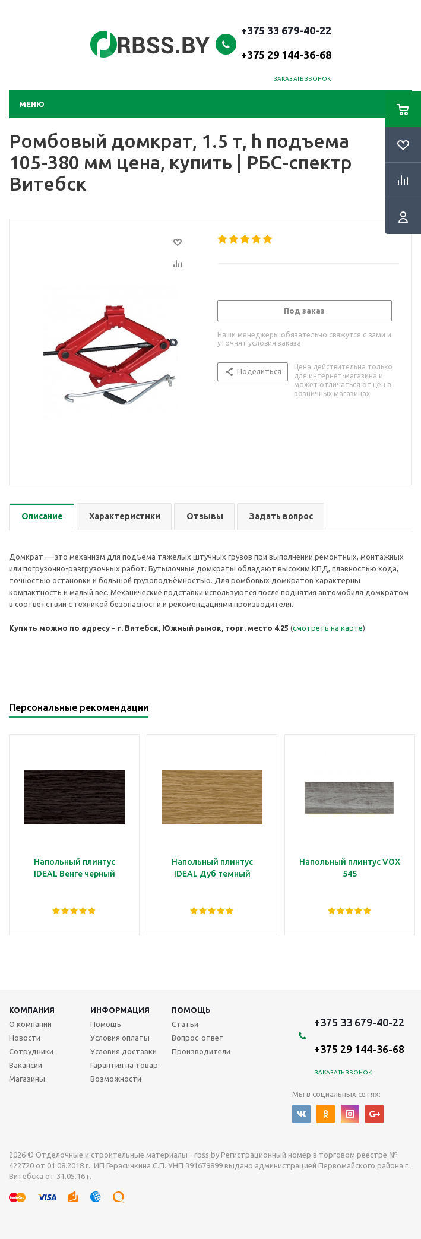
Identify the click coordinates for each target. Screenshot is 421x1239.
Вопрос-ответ (198, 1037)
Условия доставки (123, 1051)
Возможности (115, 1078)
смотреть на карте (328, 628)
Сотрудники (31, 1051)
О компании (30, 1024)
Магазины (27, 1078)
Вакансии (25, 1065)
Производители (201, 1051)
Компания (32, 1010)
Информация (120, 1010)
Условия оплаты (120, 1037)
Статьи (185, 1024)
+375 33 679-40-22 (286, 42)
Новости (24, 1037)
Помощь (191, 1010)
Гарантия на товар (124, 1065)
